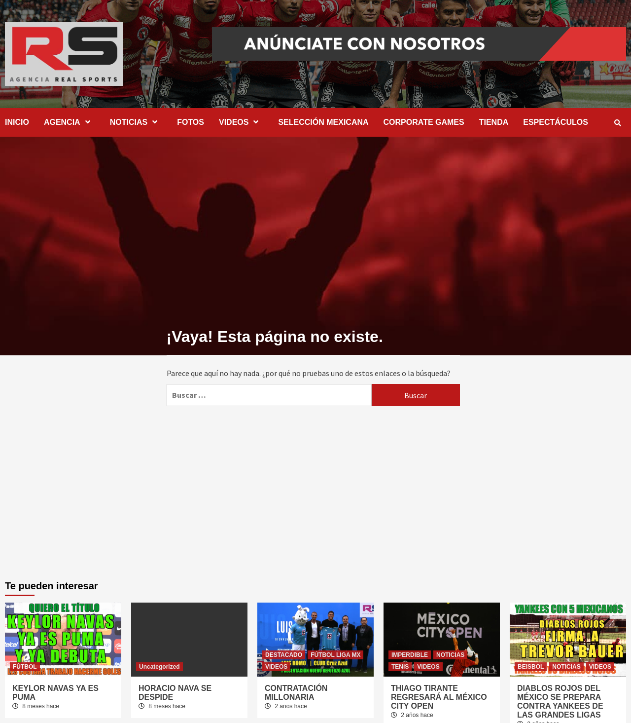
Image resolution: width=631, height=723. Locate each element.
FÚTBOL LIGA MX (335, 654)
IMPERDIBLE (409, 654)
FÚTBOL (25, 666)
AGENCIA (69, 122)
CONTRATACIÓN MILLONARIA (296, 692)
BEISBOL (531, 666)
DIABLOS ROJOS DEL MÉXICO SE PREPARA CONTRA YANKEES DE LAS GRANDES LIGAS (560, 701)
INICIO (17, 122)
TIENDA (494, 122)
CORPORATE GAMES (424, 122)
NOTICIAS (136, 122)
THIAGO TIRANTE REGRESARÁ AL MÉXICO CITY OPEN (439, 697)
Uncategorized (159, 666)
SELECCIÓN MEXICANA (323, 122)
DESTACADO (283, 654)
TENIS (400, 666)
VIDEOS (241, 122)
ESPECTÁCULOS (555, 122)
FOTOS (190, 122)
